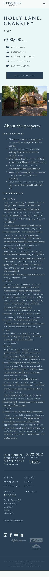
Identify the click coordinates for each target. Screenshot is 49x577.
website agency (17, 566)
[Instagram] (5, 535)
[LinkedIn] (21, 535)
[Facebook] (10, 535)
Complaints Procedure (13, 520)
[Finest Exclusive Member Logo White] (34, 458)
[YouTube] (16, 535)
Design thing (33, 566)
